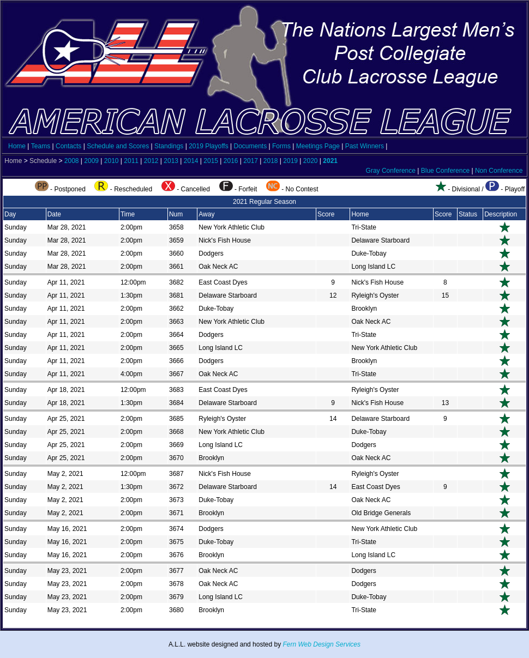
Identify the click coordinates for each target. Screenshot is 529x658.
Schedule (43, 161)
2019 (290, 161)
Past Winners (364, 146)
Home (17, 146)
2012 (151, 161)
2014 (191, 161)
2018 (270, 161)
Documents (250, 146)
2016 (231, 161)
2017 (250, 161)
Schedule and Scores (118, 146)
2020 (310, 161)
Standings (168, 146)
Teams (40, 146)
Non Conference (498, 170)
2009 (91, 161)
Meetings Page (318, 146)
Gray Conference (391, 170)
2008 (71, 161)
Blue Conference (445, 170)
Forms (281, 146)
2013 (171, 161)
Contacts (68, 146)
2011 (131, 161)
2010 (111, 161)
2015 (210, 161)
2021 (330, 161)
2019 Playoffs (209, 146)
